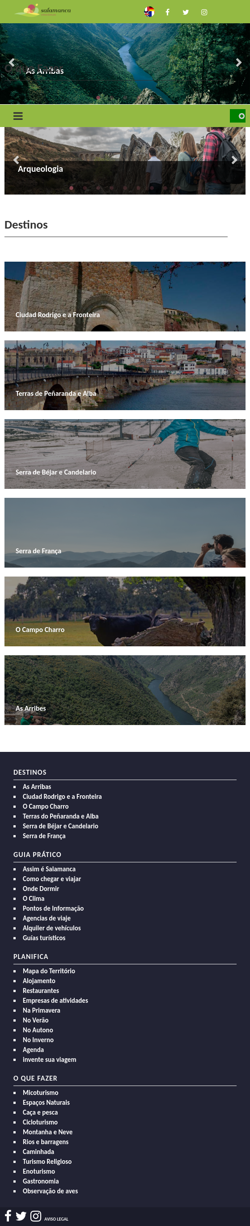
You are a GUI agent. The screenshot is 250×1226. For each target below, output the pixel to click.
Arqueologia (40, 168)
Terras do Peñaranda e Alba (61, 816)
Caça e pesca (40, 1112)
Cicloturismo (40, 1122)
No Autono (38, 1030)
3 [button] (125, 97)
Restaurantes (41, 991)
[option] (125, 52)
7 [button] (152, 187)
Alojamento (39, 981)
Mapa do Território (49, 971)
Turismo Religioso (47, 1162)
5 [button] (152, 97)
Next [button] (239, 63)
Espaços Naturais (46, 1103)
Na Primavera (41, 1010)
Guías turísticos (44, 938)
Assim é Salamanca (49, 869)
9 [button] (178, 187)
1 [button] (98, 97)
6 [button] (138, 187)
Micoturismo (41, 1093)
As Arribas (37, 787)
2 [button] (111, 97)
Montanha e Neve (47, 1132)
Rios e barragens (45, 1142)
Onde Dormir (41, 889)
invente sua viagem (49, 1060)
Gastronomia (41, 1181)
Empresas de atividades (55, 1001)
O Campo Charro (46, 806)
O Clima (33, 899)
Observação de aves (50, 1191)
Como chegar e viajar (52, 879)
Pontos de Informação (53, 908)
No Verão (35, 1020)
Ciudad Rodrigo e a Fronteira (62, 797)
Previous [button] (15, 161)
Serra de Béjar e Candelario (60, 826)
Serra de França (44, 836)
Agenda (33, 1050)
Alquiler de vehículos (52, 928)
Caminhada (38, 1152)
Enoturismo (39, 1171)
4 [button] (138, 97)
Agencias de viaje (47, 918)
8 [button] (165, 187)
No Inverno (38, 1040)
